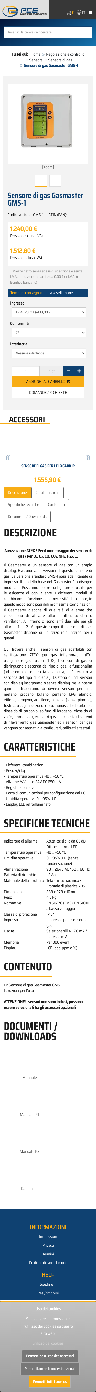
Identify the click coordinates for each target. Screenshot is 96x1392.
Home (36, 54)
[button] (8, 458)
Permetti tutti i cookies (50, 1381)
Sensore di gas (60, 60)
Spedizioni (48, 1284)
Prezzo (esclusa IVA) (26, 236)
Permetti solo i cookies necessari (50, 1356)
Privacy (48, 1245)
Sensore (36, 60)
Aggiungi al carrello (48, 381)
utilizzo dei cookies (48, 1343)
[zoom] (48, 127)
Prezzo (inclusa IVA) (26, 258)
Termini (48, 1254)
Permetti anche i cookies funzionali (50, 1369)
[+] (78, 371)
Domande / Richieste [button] (48, 392)
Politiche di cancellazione (48, 1263)
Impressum (48, 1237)
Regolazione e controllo (65, 54)
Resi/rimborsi (48, 1293)
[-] (68, 371)
